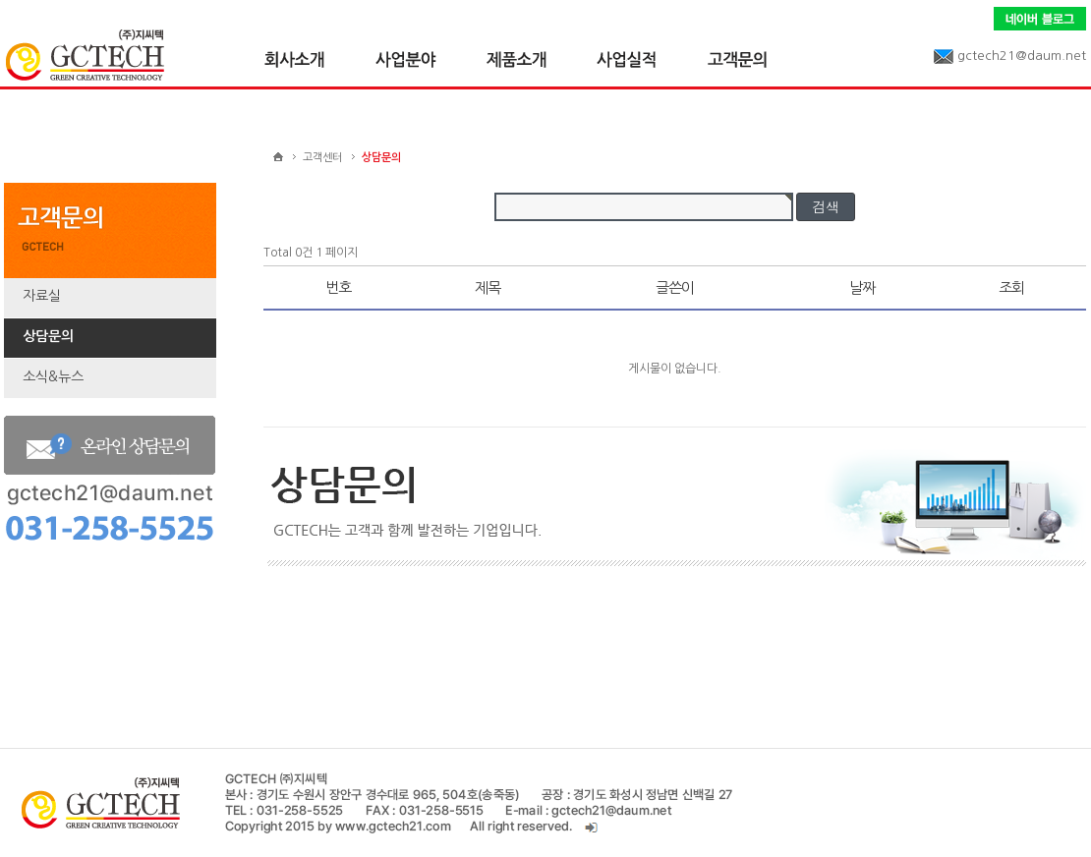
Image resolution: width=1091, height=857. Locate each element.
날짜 (862, 287)
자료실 (42, 296)
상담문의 (48, 336)
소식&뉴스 (53, 376)
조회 (1011, 287)
